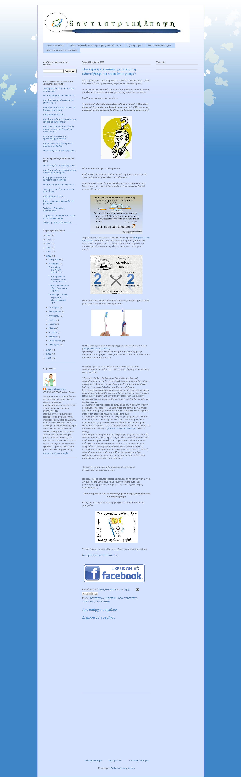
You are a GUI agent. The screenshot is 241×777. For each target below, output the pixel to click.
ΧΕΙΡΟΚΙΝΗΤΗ (102, 601)
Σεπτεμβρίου (55, 311)
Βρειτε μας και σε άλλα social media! (62, 50)
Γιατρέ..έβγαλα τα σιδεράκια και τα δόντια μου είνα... (57, 279)
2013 (49, 354)
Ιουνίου (52, 324)
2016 (49, 252)
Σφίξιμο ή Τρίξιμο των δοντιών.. (58, 222)
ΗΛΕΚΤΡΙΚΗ (111, 598)
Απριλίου (53, 332)
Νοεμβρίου (54, 263)
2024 (49, 235)
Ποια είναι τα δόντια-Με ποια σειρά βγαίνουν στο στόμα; (59, 108)
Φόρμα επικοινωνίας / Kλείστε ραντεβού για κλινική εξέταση (95, 45)
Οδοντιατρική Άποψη (55, 45)
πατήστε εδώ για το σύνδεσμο (122, 428)
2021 (49, 239)
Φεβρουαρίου (55, 340)
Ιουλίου (52, 320)
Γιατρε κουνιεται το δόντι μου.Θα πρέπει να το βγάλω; (58, 144)
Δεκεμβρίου (54, 259)
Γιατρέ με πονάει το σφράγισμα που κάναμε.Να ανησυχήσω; (59, 120)
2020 (49, 243)
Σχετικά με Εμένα (134, 45)
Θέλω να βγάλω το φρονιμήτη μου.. (59, 150)
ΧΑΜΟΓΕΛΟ (88, 601)
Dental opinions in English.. (160, 45)
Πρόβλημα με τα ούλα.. (54, 114)
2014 (49, 350)
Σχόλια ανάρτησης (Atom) (123, 768)
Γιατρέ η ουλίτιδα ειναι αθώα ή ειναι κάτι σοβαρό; (58, 288)
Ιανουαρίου (54, 344)
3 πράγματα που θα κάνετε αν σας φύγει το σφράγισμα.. (59, 216)
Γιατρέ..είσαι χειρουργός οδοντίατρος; (55, 269)
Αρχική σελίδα (115, 760)
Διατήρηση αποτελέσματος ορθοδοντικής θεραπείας (55, 137)
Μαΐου (52, 328)
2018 (49, 247)
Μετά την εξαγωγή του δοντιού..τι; (59, 95)
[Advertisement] (116, 725)
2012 (49, 358)
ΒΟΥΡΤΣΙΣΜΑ (97, 598)
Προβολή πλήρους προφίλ (55, 453)
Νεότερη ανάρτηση (93, 760)
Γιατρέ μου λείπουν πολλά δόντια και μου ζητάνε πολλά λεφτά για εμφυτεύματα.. (58, 129)
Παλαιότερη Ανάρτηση (138, 760)
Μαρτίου (53, 336)
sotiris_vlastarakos (56, 389)
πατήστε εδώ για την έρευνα (96, 348)
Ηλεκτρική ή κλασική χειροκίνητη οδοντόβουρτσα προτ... (57, 298)
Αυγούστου (54, 316)
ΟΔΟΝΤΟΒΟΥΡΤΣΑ (127, 598)
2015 (49, 256)
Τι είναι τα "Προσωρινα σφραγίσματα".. (53, 209)
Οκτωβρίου (54, 307)
